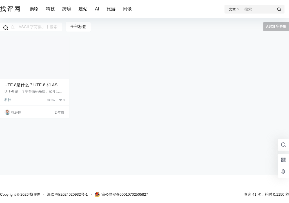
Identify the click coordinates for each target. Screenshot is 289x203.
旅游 (110, 8)
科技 (50, 8)
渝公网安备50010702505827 (121, 194)
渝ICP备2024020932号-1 (67, 194)
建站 (83, 8)
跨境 (66, 8)
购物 (34, 8)
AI (97, 8)
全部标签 (78, 26)
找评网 (34, 194)
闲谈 (127, 8)
